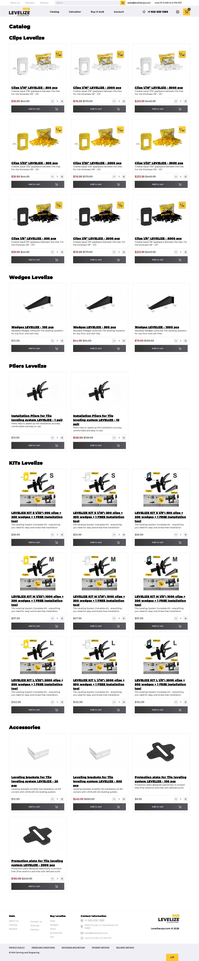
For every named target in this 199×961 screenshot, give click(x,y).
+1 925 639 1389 (94, 920)
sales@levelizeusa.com (139, 3)
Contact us (36, 921)
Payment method (100, 947)
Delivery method (125, 947)
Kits (52, 937)
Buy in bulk (97, 12)
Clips (52, 921)
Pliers (53, 929)
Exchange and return (73, 947)
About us (15, 3)
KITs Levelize (26, 463)
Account (119, 12)
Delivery (44, 3)
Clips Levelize (26, 38)
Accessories (24, 727)
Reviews (13, 929)
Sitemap (35, 925)
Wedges (54, 925)
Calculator (75, 12)
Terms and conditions (43, 947)
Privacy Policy (17, 947)
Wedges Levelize (31, 277)
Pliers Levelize (27, 366)
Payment (30, 3)
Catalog (54, 12)
